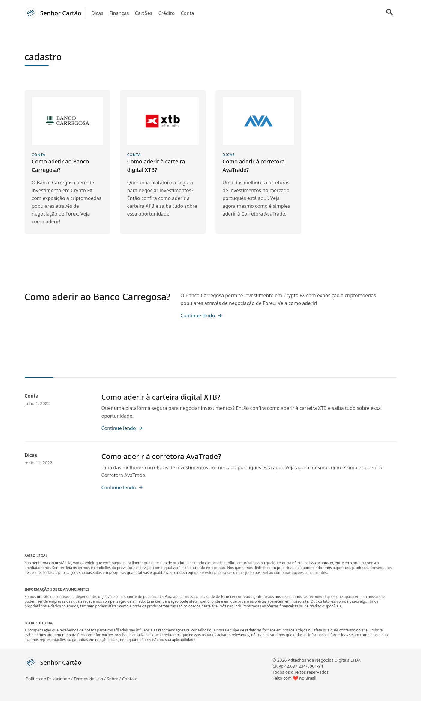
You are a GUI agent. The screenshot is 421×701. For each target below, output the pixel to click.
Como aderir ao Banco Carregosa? (97, 297)
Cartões (143, 13)
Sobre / (114, 679)
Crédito (166, 13)
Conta (187, 13)
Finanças (119, 13)
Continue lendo (201, 315)
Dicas (97, 13)
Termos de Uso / (90, 679)
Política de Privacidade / (50, 679)
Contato (129, 679)
